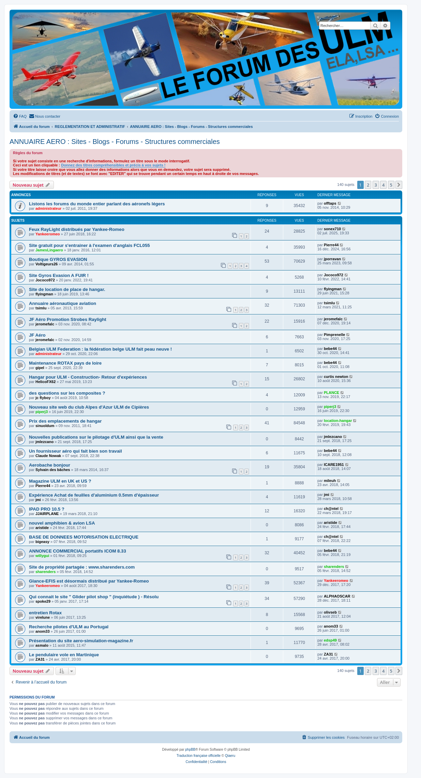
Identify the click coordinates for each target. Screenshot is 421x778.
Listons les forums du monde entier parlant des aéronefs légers (97, 203)
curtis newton (336, 377)
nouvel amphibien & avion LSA (62, 523)
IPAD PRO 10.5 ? (46, 509)
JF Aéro (37, 335)
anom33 (42, 631)
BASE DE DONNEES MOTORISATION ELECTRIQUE (83, 537)
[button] (398, 185)
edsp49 (330, 640)
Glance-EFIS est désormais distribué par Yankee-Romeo (89, 581)
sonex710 (332, 229)
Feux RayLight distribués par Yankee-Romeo (76, 229)
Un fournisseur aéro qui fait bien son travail (75, 451)
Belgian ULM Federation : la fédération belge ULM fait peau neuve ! (100, 349)
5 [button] (391, 185)
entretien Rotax (45, 612)
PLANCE (331, 393)
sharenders (45, 572)
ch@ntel (331, 509)
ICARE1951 (334, 465)
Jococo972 (45, 280)
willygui (42, 556)
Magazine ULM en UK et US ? (60, 481)
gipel (39, 368)
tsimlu (40, 308)
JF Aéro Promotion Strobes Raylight (67, 319)
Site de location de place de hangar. (67, 289)
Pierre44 (331, 245)
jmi (38, 500)
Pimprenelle (334, 335)
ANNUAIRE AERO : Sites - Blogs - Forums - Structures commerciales (115, 141)
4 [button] (383, 185)
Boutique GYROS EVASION (58, 259)
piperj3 (41, 412)
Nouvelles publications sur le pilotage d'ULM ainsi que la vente (96, 437)
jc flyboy (43, 398)
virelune (42, 617)
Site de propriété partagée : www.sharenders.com (82, 567)
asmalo (41, 645)
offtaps (330, 203)
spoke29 (42, 601)
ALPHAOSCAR (337, 596)
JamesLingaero (49, 250)
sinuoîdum (45, 426)
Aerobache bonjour (49, 465)
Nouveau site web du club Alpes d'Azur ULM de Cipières (89, 407)
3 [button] (376, 185)
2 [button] (368, 185)
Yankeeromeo (47, 234)
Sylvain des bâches (52, 470)
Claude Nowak (48, 456)
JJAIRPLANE (47, 514)
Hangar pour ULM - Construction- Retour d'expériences (88, 377)
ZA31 (40, 659)
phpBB (190, 749)
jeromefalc (44, 324)
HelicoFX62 (45, 382)
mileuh (330, 481)
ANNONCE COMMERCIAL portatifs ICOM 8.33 (77, 551)
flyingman (44, 294)
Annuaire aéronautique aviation (62, 303)
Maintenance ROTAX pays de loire (65, 363)
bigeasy (42, 542)
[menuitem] (20, 116)
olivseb (330, 612)
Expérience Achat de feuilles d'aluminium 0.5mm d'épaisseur (94, 495)
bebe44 (330, 349)
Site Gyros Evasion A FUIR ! (59, 275)
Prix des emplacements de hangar (65, 421)
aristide (42, 528)
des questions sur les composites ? (67, 393)
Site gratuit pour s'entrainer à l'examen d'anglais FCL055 (89, 245)
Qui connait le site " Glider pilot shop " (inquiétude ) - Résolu (94, 596)
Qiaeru (230, 756)
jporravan (332, 259)
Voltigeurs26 (46, 264)
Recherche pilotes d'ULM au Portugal (68, 626)
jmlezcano (44, 442)
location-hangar (338, 421)
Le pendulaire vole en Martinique (64, 654)
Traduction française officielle (199, 756)
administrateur (48, 208)
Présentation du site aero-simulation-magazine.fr (81, 640)
